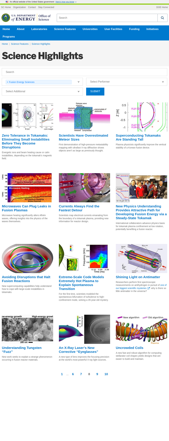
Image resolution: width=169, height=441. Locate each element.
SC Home (6, 7)
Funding (134, 29)
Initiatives (153, 29)
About (20, 29)
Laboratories (39, 29)
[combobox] (107, 18)
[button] (163, 18)
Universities (90, 29)
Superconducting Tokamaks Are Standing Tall (138, 137)
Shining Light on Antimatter (138, 277)
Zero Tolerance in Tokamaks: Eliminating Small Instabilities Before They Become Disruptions (25, 141)
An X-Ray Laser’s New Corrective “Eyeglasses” (78, 350)
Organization (19, 7)
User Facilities (113, 29)
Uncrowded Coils (129, 348)
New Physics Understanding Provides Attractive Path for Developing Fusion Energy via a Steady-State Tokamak (141, 212)
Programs (9, 36)
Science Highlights (41, 44)
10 (106, 374)
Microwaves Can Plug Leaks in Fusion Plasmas (26, 208)
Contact (32, 7)
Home (6, 29)
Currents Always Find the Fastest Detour (79, 208)
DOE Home (162, 7)
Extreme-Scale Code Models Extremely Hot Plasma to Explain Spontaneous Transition (81, 283)
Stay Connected (46, 7)
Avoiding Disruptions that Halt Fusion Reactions (26, 279)
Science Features (65, 29)
